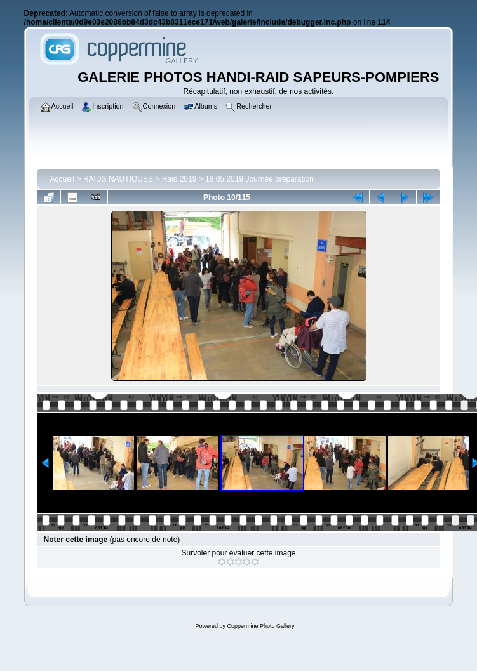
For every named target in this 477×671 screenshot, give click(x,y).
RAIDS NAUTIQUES (118, 179)
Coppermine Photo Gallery (260, 626)
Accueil (62, 179)
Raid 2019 (179, 179)
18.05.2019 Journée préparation (259, 179)
